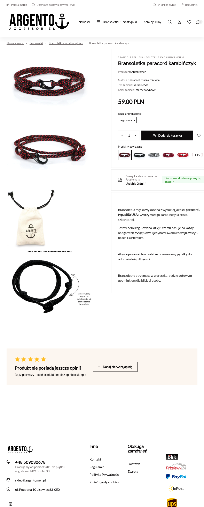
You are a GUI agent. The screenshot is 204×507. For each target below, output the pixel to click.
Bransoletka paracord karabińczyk (109, 43)
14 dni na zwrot (164, 4)
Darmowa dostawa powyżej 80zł (53, 4)
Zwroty (133, 471)
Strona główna (15, 43)
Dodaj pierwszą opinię (115, 367)
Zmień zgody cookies (104, 482)
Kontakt (95, 459)
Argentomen (138, 71)
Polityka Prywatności (104, 474)
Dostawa (134, 464)
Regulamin (189, 4)
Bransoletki (36, 43)
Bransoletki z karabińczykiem (66, 43)
